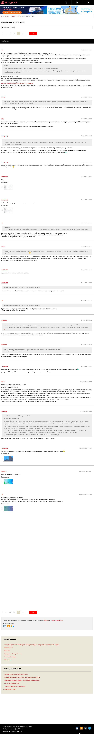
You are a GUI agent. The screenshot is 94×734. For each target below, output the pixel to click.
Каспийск (7, 651)
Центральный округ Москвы (13, 654)
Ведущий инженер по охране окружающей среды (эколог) (22, 680)
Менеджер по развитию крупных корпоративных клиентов (22, 677)
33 (10, 33)
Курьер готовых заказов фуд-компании (16, 674)
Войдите (46, 620)
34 (14, 33)
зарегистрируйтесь (57, 620)
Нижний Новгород (9, 657)
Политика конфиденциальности (12, 731)
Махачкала (7, 660)
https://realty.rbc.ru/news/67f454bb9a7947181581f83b (17, 83)
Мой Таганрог (8, 648)
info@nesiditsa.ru (18, 729)
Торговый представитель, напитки (14, 686)
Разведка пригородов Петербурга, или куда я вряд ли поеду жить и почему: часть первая (31, 645)
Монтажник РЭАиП (10, 689)
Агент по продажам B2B (11, 683)
